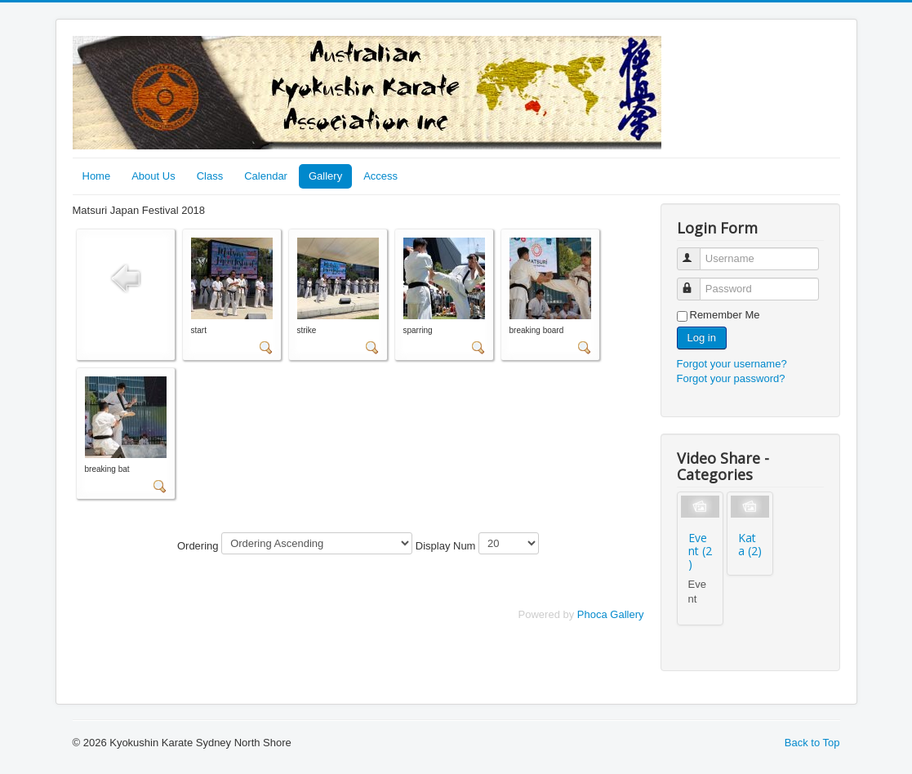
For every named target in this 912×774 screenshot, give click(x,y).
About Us (153, 176)
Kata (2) (750, 544)
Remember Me (725, 315)
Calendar (265, 176)
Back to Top (812, 742)
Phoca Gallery (610, 614)
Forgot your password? (731, 378)
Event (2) (700, 551)
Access (380, 176)
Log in (701, 337)
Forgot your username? (732, 364)
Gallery (325, 176)
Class (210, 176)
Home (96, 176)
